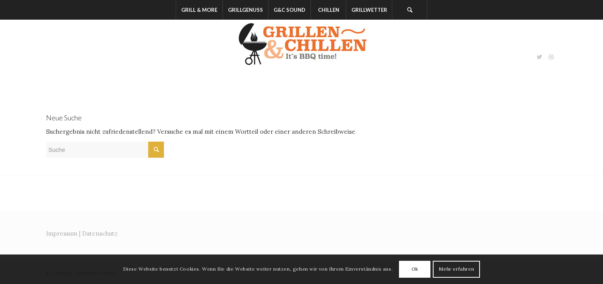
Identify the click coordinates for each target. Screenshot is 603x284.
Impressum (61, 233)
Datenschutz (100, 233)
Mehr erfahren (456, 269)
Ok (415, 269)
